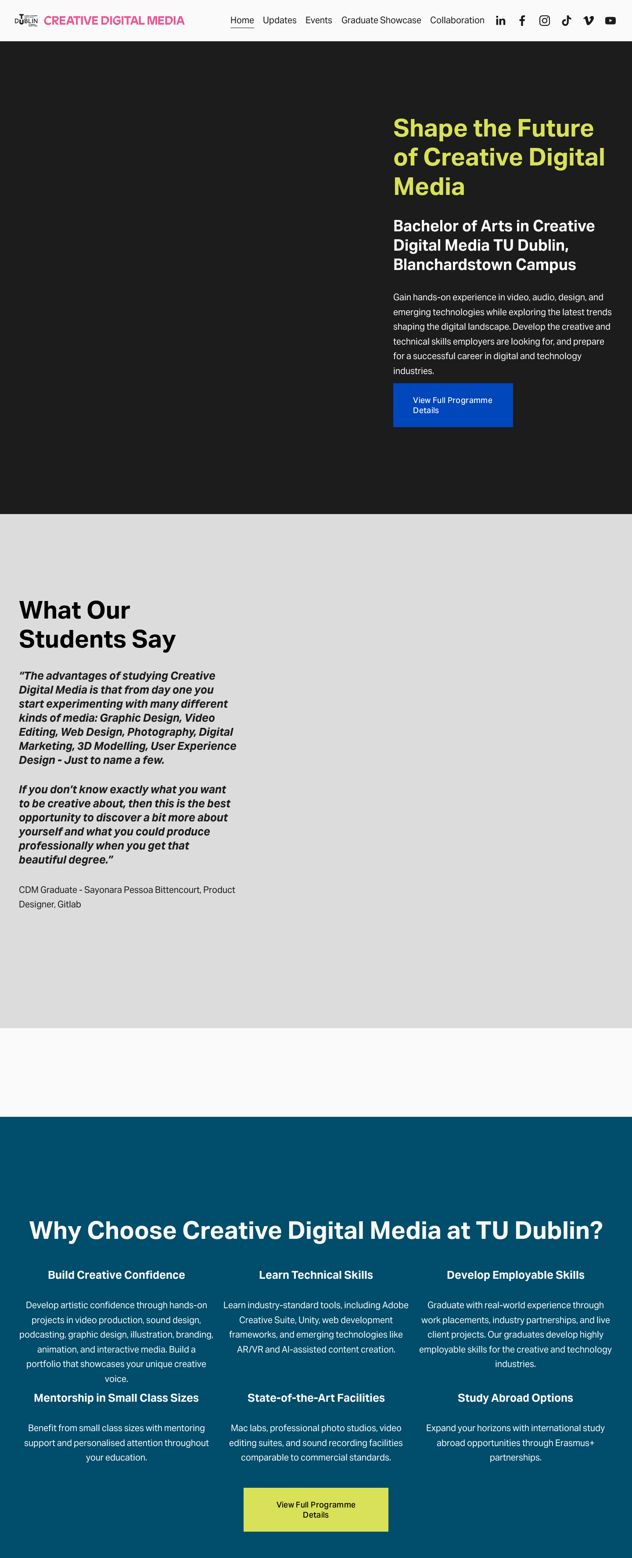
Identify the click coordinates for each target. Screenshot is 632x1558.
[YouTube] (606, 24)
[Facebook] (518, 24)
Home (238, 23)
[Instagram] (540, 24)
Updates (276, 23)
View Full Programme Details (452, 405)
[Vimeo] (584, 24)
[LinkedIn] (496, 24)
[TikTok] (562, 24)
